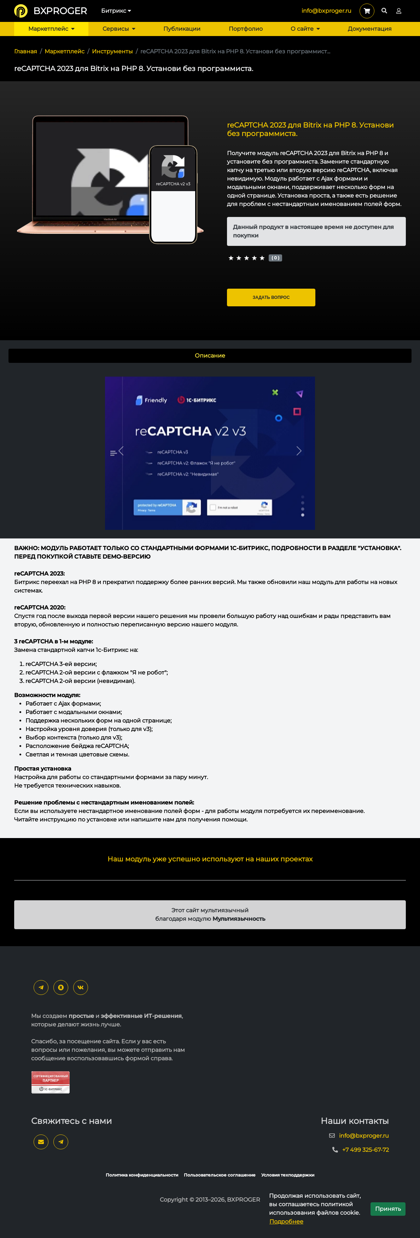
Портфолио (246, 28)
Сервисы (119, 28)
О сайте (305, 28)
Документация (370, 28)
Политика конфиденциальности (142, 1175)
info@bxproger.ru (326, 10)
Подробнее (286, 1221)
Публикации (181, 28)
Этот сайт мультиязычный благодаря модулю (210, 914)
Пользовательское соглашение (220, 1175)
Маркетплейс (51, 28)
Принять (388, 1208)
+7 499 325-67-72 (365, 1149)
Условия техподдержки (287, 1175)
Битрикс (116, 10)
